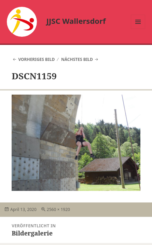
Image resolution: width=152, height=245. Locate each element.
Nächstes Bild (77, 59)
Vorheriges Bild (36, 59)
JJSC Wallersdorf (76, 21)
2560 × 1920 (58, 209)
